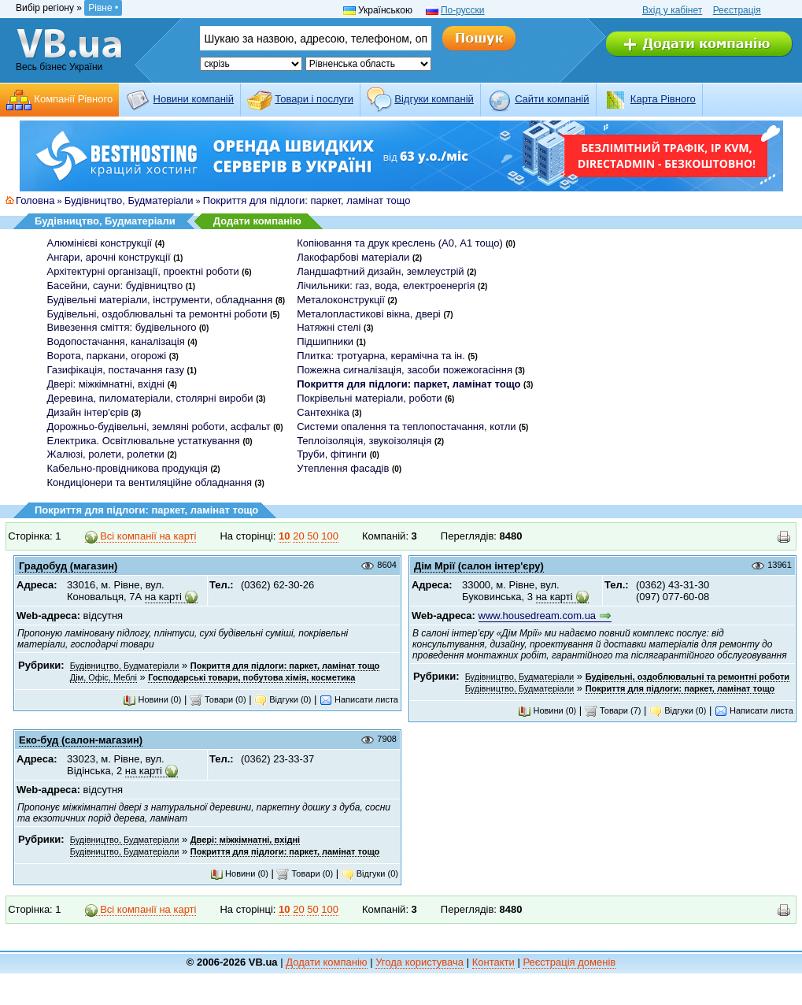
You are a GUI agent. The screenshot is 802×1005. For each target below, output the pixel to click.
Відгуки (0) (282, 699)
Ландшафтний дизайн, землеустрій (380, 271)
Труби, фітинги (332, 454)
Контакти (493, 962)
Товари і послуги (314, 99)
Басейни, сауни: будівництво (115, 285)
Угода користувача (419, 962)
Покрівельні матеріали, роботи (369, 398)
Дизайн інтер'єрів (88, 412)
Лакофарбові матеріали (353, 257)
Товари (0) (218, 699)
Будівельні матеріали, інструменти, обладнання (160, 300)
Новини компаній (193, 99)
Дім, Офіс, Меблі (103, 677)
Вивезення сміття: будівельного (122, 327)
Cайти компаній (552, 99)
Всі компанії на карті (141, 536)
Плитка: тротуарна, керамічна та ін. (381, 356)
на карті (163, 597)
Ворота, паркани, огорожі (107, 356)
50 (312, 536)
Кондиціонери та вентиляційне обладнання (149, 482)
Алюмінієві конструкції (100, 243)
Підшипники (325, 341)
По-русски (463, 10)
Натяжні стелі (328, 327)
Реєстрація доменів (569, 962)
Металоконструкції (341, 300)
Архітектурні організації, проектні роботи (143, 271)
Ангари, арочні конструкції (109, 257)
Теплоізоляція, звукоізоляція (364, 441)
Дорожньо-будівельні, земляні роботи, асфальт (159, 426)
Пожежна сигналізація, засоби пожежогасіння (404, 370)
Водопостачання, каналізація (116, 341)
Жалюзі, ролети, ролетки (105, 454)
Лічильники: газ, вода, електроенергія (386, 285)
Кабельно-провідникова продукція (127, 468)
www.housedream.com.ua (538, 615)
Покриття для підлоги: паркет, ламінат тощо (307, 200)
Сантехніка (323, 412)
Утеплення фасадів (343, 468)
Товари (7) (613, 710)
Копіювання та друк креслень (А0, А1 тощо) (400, 243)
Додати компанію (257, 221)
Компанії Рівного (73, 99)
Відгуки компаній (434, 99)
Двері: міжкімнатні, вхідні (106, 384)
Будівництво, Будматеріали (129, 200)
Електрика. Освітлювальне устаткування (143, 441)
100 (329, 536)
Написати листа (359, 699)
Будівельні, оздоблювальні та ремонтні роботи (157, 314)
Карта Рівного (663, 99)
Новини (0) (152, 699)
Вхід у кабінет (672, 10)
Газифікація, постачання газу (115, 370)
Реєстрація (737, 10)
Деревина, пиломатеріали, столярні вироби (150, 398)
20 (298, 536)
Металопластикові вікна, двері (369, 314)
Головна (35, 200)
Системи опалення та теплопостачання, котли (406, 426)
